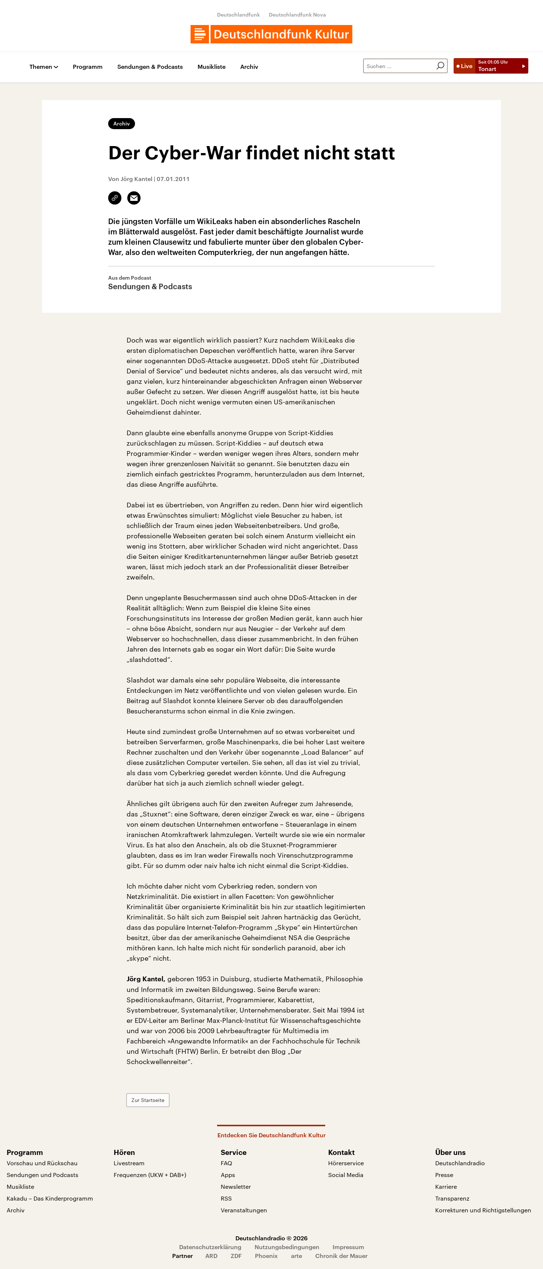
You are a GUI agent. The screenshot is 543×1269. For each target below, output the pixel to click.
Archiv (249, 67)
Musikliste (212, 67)
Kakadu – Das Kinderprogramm (50, 1198)
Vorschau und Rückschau (42, 1162)
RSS (226, 1198)
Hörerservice (346, 1162)
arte (296, 1255)
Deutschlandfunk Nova (297, 14)
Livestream (129, 1162)
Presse (444, 1174)
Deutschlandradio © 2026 (271, 1237)
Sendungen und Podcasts (42, 1174)
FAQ (226, 1162)
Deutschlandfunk (238, 14)
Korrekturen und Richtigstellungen (483, 1209)
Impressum (348, 1246)
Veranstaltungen (244, 1209)
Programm (88, 67)
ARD (211, 1255)
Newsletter (236, 1186)
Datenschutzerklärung (210, 1246)
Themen (40, 67)
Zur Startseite (147, 1100)
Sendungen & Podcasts (150, 67)
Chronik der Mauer (341, 1255)
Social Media (345, 1174)
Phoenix (266, 1255)
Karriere (446, 1186)
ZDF (236, 1255)
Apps (228, 1174)
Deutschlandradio (460, 1162)
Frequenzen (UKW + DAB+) (150, 1174)
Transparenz (452, 1198)
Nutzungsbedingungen (287, 1246)
